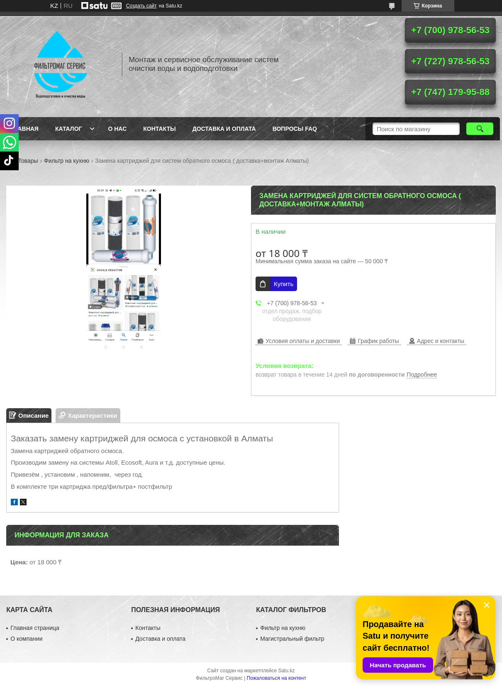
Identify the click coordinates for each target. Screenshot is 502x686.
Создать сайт (141, 6)
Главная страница (34, 628)
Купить (283, 283)
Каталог (68, 128)
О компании (26, 638)
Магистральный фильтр (292, 638)
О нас (117, 128)
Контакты (159, 128)
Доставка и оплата (224, 128)
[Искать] (479, 128)
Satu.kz (286, 671)
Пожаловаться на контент (276, 678)
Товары (28, 160)
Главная (24, 128)
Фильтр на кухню (66, 160)
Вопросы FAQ (295, 128)
